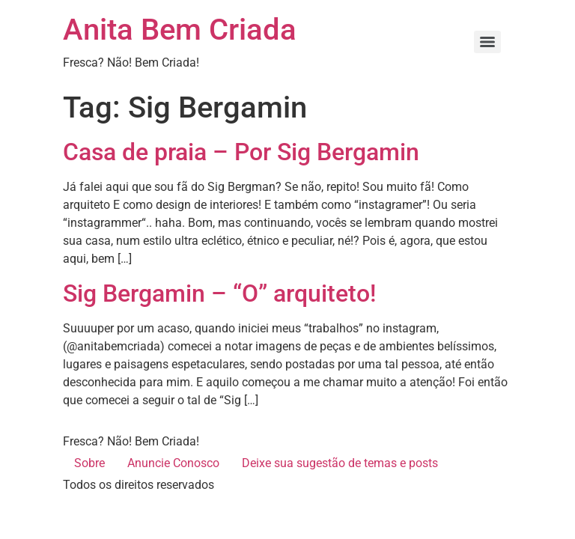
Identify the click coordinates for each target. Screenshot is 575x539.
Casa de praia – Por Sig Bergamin (241, 152)
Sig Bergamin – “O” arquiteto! (219, 293)
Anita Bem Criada (179, 29)
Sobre (89, 463)
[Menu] (487, 42)
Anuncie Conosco (173, 463)
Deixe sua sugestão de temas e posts (340, 463)
